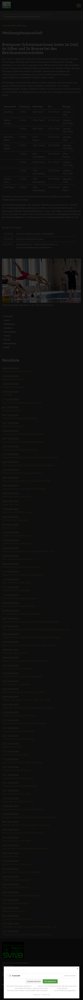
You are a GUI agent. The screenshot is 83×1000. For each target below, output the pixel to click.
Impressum (37, 994)
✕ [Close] (77, 968)
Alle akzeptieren (50, 981)
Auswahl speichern (34, 981)
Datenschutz (46, 994)
